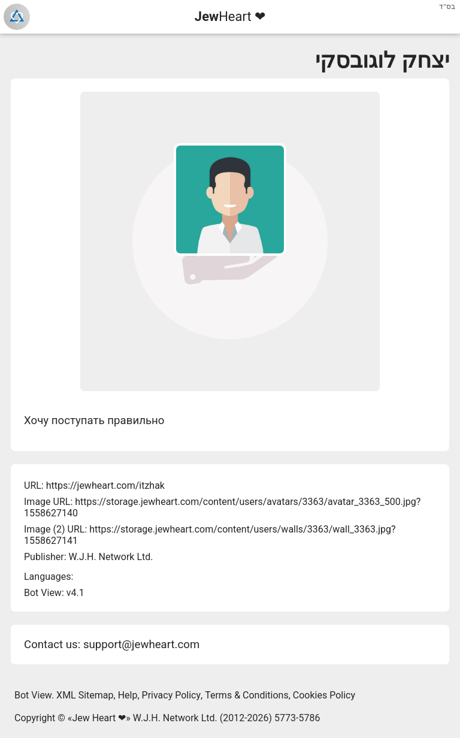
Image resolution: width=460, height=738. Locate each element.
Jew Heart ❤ (99, 718)
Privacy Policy (171, 695)
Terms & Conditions (247, 695)
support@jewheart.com (141, 644)
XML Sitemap (84, 695)
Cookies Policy (324, 695)
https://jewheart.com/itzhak (105, 485)
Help (128, 695)
